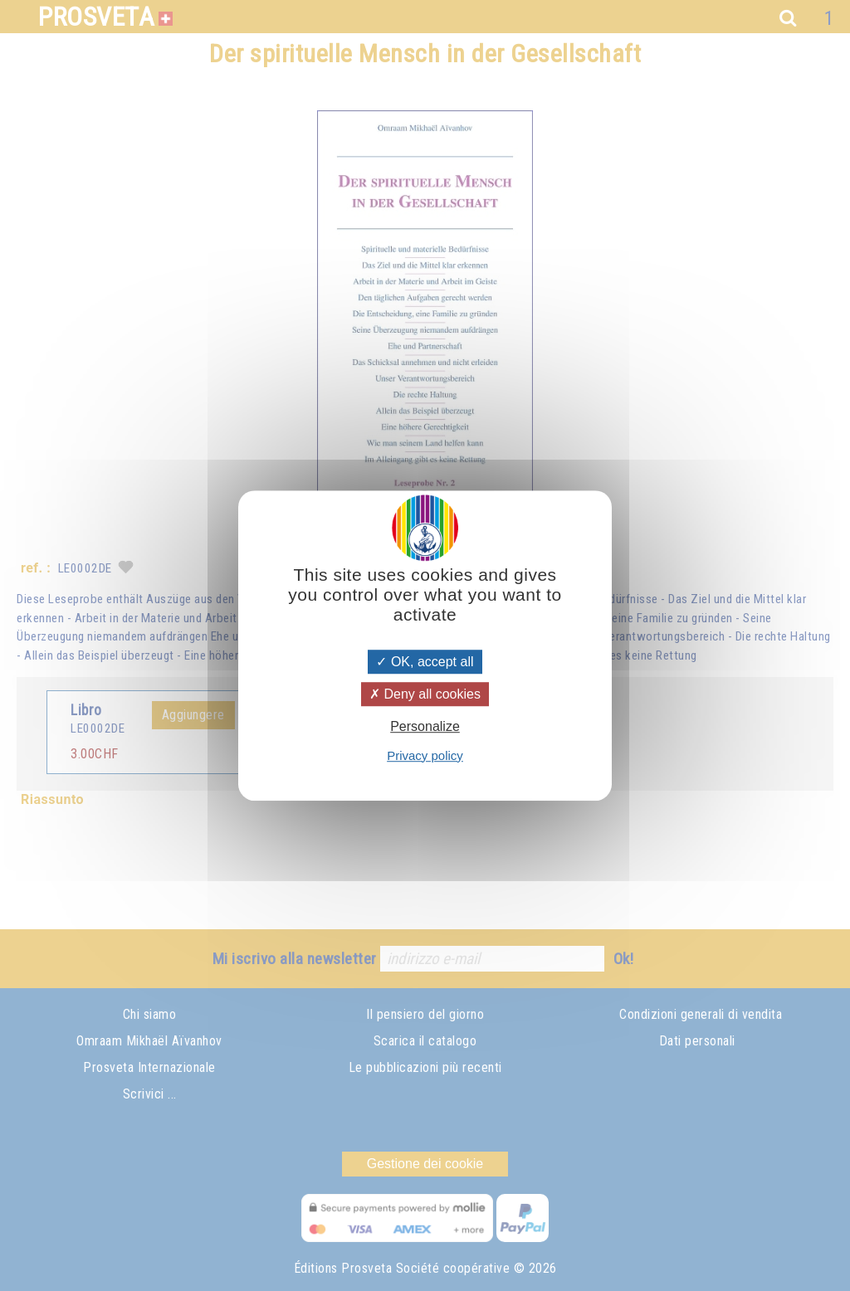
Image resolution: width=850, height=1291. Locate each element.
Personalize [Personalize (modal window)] (425, 727)
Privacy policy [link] (425, 755)
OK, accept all (424, 662)
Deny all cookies (425, 694)
